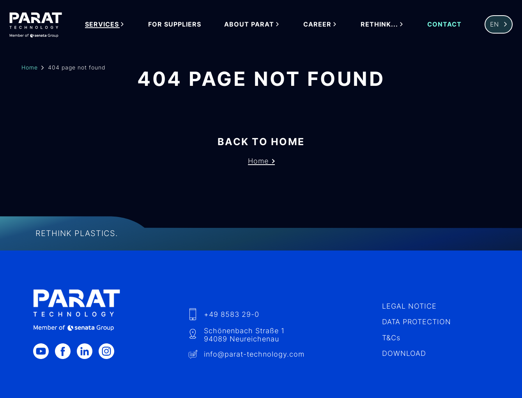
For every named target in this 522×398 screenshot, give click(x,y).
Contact (444, 24)
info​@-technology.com (254, 354)
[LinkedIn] (88, 351)
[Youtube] (44, 351)
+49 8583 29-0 (231, 314)
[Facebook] (66, 351)
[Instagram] (109, 351)
